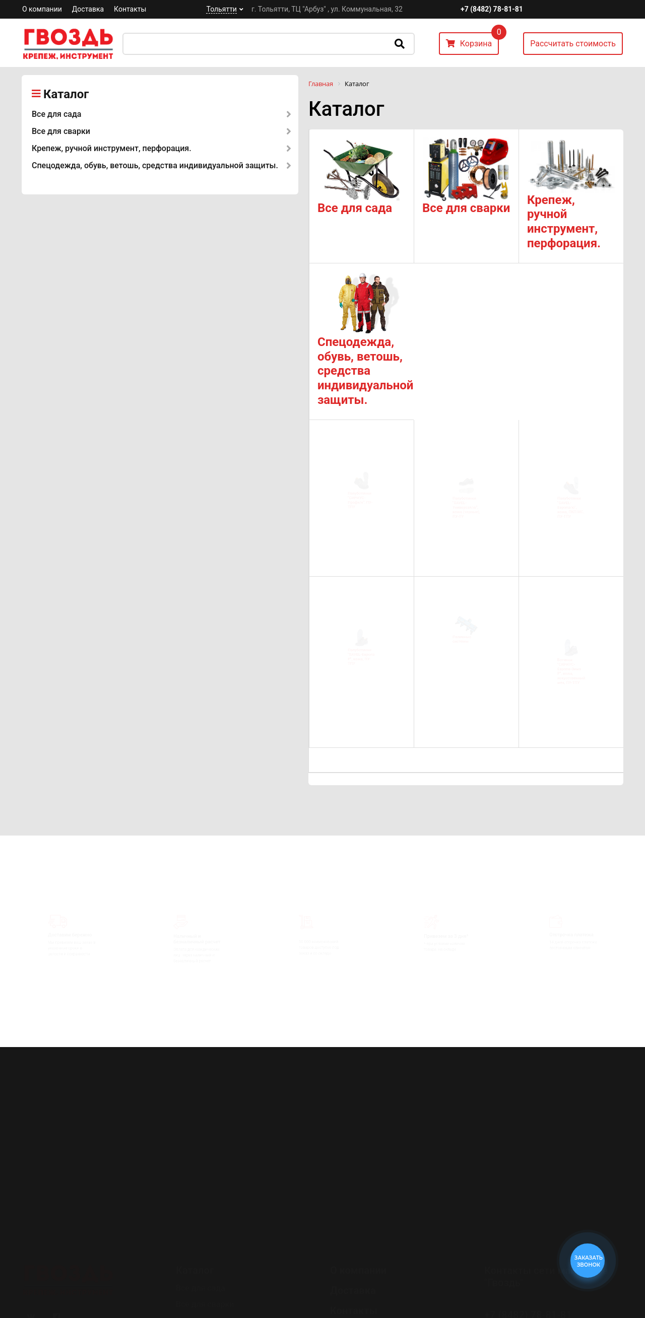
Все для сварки (61, 131)
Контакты (130, 9)
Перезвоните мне (524, 1289)
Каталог (66, 94)
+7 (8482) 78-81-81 (492, 9)
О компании (42, 9)
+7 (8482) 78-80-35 (528, 1261)
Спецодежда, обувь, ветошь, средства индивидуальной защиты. (155, 165)
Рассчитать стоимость (573, 43)
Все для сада (56, 114)
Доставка (88, 9)
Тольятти (221, 9)
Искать (400, 44)
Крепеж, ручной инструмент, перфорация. (111, 148)
